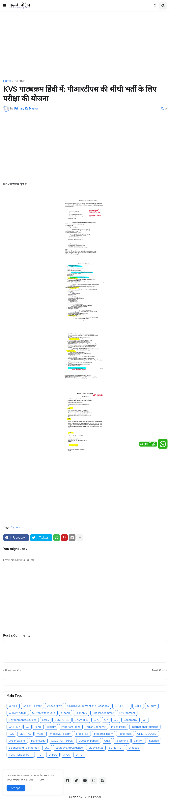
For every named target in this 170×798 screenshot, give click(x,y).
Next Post (158, 670)
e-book (65, 712)
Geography (130, 719)
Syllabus (19, 80)
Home (7, 80)
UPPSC (53, 754)
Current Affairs (17, 712)
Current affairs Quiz (43, 712)
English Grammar (103, 712)
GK (144, 719)
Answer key (54, 705)
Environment (127, 712)
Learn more (36, 779)
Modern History (103, 733)
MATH (40, 733)
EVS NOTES (62, 719)
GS (27, 726)
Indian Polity (118, 726)
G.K (106, 719)
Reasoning (121, 740)
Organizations (17, 740)
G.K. (116, 719)
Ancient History (32, 705)
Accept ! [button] (16, 788)
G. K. (96, 719)
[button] (5, 5)
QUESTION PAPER (62, 740)
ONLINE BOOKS (146, 733)
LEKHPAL (25, 733)
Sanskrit (138, 740)
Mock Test (82, 733)
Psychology (38, 740)
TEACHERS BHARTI (20, 754)
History (51, 726)
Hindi (38, 726)
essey (45, 719)
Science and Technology (24, 747)
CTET (138, 705)
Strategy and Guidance (69, 747)
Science (154, 740)
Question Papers (89, 740)
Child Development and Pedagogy (88, 705)
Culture (151, 705)
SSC (47, 747)
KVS (11, 733)
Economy (81, 712)
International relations (145, 726)
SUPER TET (116, 747)
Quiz (107, 740)
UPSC (66, 754)
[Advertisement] (85, 45)
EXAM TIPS (81, 719)
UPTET (13, 705)
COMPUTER (122, 705)
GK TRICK (14, 726)
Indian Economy (95, 726)
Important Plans (70, 726)
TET (40, 754)
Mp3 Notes (125, 733)
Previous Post (14, 670)
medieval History (60, 733)
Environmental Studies (22, 719)
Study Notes (96, 747)
